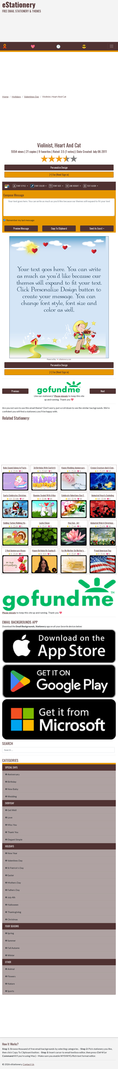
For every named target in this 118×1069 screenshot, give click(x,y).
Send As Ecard (96, 228)
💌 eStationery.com (64, 359)
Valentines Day (31, 96)
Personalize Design (59, 167)
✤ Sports (9, 991)
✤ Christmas (11, 919)
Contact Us (28, 1064)
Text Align (89, 186)
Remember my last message (19, 220)
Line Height (72, 186)
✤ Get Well (10, 810)
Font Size (55, 186)
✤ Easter (9, 875)
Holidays (16, 96)
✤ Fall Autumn (12, 947)
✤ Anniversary (12, 774)
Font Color (37, 186)
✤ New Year (11, 853)
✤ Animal (10, 968)
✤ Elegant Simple (13, 839)
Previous (15, 391)
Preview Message (21, 228)
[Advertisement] (80, 20)
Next (103, 391)
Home (5, 96)
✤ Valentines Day (13, 860)
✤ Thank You (11, 832)
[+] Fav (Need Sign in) (59, 174)
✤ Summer (10, 940)
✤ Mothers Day (13, 882)
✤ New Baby (11, 789)
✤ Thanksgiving (13, 912)
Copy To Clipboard (59, 228)
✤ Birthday (10, 781)
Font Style (19, 186)
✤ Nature (10, 983)
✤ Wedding (11, 796)
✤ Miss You (11, 824)
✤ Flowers (10, 976)
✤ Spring (9, 933)
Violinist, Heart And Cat (54, 96)
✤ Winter (10, 955)
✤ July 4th (10, 897)
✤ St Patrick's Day (14, 867)
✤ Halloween (11, 904)
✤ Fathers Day (12, 890)
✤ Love (8, 817)
